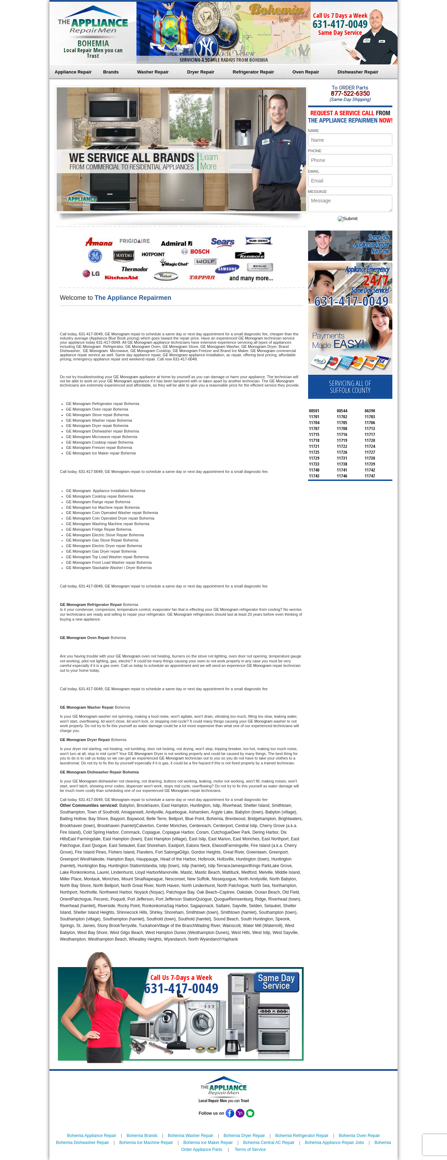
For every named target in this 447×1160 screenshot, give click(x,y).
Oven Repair (305, 72)
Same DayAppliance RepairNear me (371, 244)
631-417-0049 (340, 24)
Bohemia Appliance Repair (91, 1135)
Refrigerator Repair (253, 72)
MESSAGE (317, 191)
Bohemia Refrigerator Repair (302, 1135)
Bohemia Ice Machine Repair (146, 1142)
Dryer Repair (200, 72)
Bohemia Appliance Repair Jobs (334, 1142)
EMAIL (314, 171)
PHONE (315, 151)
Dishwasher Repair (358, 72)
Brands (111, 72)
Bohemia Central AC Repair (269, 1142)
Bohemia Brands (142, 1135)
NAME (313, 131)
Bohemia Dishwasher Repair (82, 1142)
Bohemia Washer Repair (190, 1135)
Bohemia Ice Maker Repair (208, 1142)
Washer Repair (153, 72)
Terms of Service (250, 1149)
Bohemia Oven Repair (359, 1135)
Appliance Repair (73, 72)
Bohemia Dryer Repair (244, 1135)
